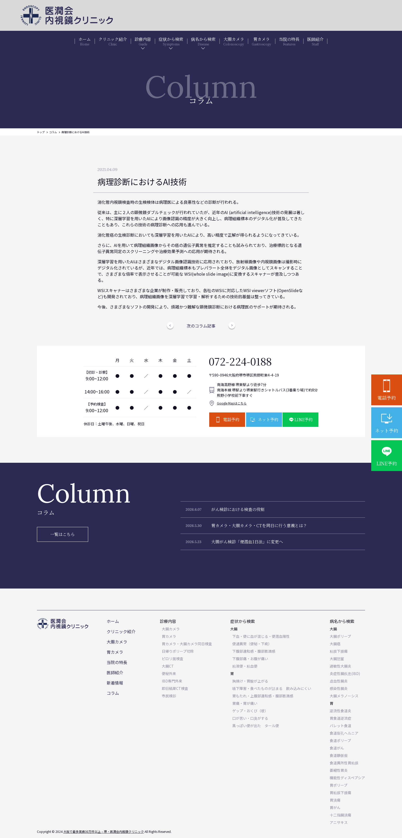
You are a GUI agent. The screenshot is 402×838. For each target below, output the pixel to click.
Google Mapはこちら (232, 403)
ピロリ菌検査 (172, 658)
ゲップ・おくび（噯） (250, 710)
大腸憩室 (337, 658)
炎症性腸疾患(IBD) (345, 673)
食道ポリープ (340, 740)
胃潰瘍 (335, 800)
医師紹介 (115, 672)
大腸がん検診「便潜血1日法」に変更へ (247, 542)
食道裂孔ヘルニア (344, 733)
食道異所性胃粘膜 (344, 762)
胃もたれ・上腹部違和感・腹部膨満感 (262, 695)
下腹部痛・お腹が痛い (250, 658)
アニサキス (339, 822)
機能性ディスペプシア (347, 777)
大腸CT (168, 666)
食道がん (337, 747)
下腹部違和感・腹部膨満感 (253, 651)
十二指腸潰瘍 (340, 814)
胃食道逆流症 (340, 718)
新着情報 (115, 683)
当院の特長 (117, 662)
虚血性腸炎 (339, 680)
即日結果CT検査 (175, 688)
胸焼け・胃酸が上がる (250, 680)
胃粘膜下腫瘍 (340, 792)
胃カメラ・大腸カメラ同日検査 (187, 643)
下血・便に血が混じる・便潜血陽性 (261, 636)
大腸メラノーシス (344, 695)
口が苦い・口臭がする (250, 718)
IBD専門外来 (172, 680)
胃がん (335, 807)
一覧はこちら (62, 534)
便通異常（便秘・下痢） (252, 643)
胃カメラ (115, 652)
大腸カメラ (117, 642)
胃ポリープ (338, 785)
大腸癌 (335, 643)
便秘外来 (169, 673)
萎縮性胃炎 (339, 770)
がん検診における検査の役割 (238, 509)
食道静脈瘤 (339, 755)
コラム (53, 132)
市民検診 (169, 695)
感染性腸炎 (339, 688)
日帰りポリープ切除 (178, 651)
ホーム (113, 621)
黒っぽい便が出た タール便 (255, 725)
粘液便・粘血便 (244, 666)
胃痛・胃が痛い (244, 703)
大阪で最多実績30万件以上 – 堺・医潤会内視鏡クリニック (103, 831)
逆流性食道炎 (340, 710)
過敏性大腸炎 (340, 666)
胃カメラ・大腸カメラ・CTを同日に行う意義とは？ (259, 525)
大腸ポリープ (340, 636)
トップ (41, 132)
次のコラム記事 (201, 326)
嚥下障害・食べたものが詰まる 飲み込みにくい (271, 688)
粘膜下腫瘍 (339, 651)
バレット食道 (340, 725)
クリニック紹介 (121, 631)
